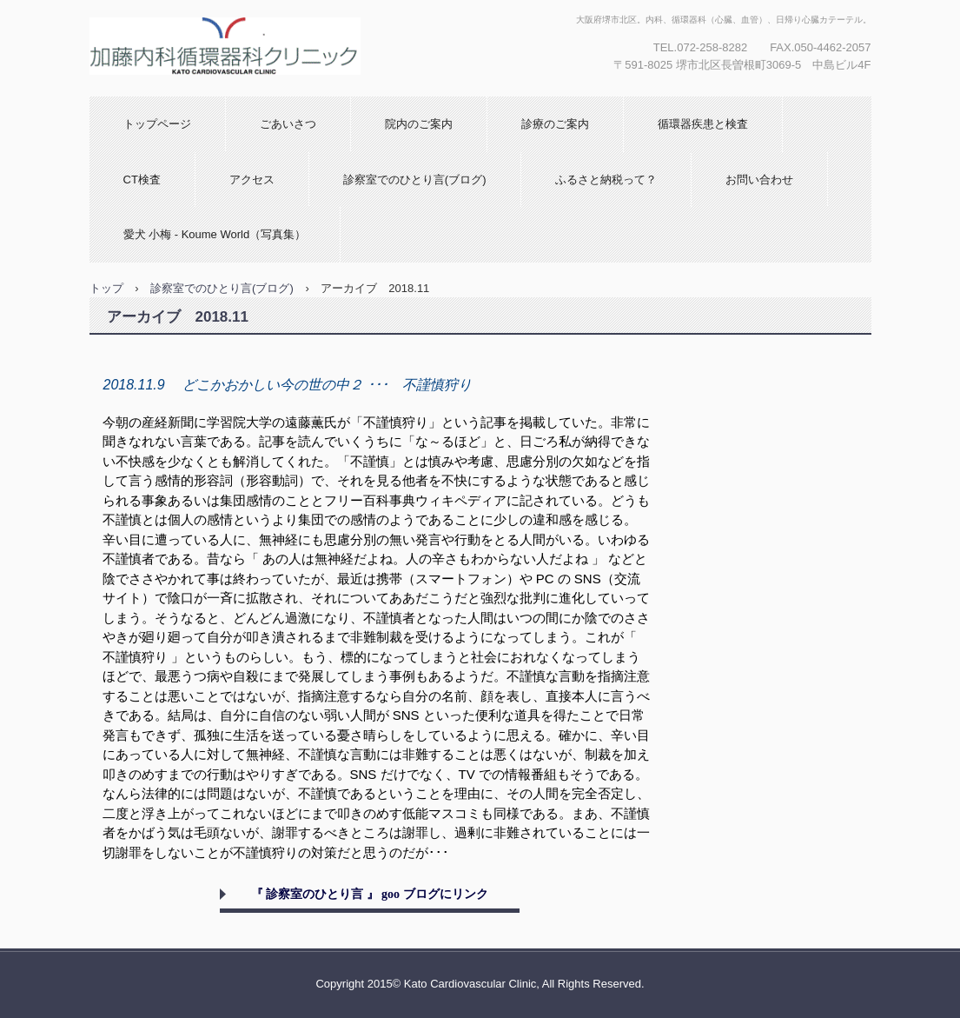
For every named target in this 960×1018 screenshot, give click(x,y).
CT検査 (142, 179)
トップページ (157, 123)
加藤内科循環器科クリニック (238, 91)
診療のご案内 (555, 123)
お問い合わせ (759, 179)
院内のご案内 (419, 123)
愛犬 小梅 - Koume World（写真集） (215, 234)
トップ (106, 288)
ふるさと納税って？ (606, 179)
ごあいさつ (288, 123)
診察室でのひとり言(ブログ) (415, 179)
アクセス (252, 179)
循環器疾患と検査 (703, 123)
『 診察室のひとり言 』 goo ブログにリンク (369, 894)
